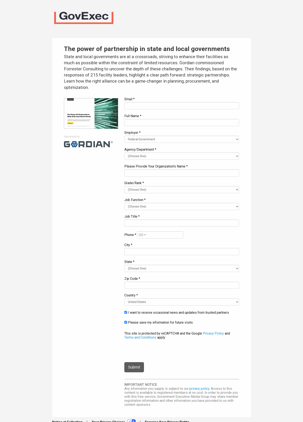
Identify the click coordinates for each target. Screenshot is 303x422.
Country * (131, 295)
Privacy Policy (213, 333)
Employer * (132, 133)
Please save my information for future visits (158, 322)
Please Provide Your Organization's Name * (156, 166)
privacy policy (199, 389)
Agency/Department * (140, 149)
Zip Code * (132, 279)
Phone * (130, 235)
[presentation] (156, 351)
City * (128, 245)
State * (129, 262)
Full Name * (132, 116)
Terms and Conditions (140, 337)
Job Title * (132, 216)
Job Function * (135, 200)
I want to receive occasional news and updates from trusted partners (176, 313)
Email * (129, 99)
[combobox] (142, 235)
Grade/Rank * (134, 183)
